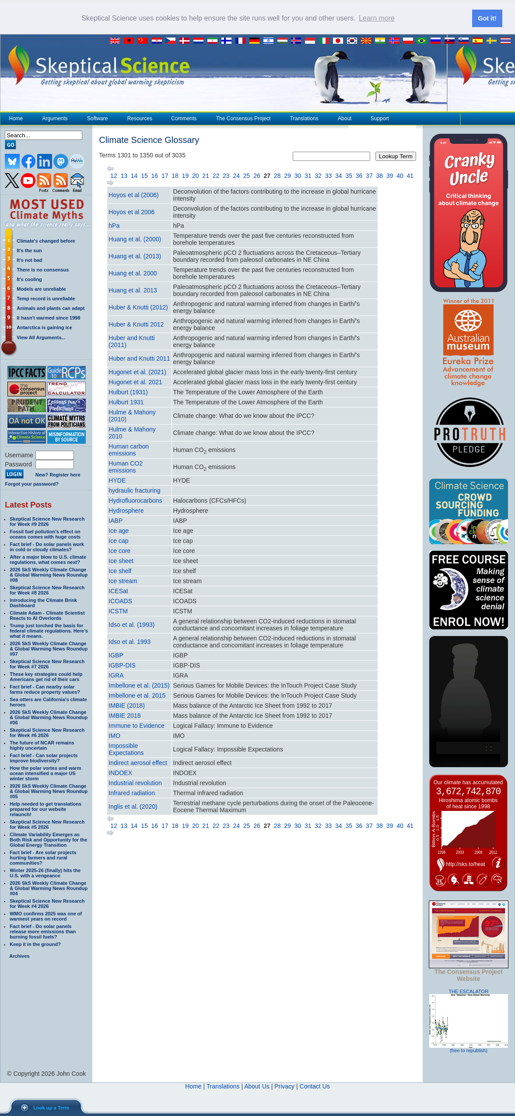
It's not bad (29, 260)
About (344, 118)
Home (16, 118)
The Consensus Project (243, 118)
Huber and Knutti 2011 (139, 358)
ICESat (118, 591)
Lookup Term (396, 156)
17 (164, 175)
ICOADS (120, 601)
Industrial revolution (135, 782)
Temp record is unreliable (46, 298)
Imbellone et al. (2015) (139, 685)
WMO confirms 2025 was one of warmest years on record (46, 916)
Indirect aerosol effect (138, 762)
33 (328, 175)
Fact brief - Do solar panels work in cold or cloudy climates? (47, 547)
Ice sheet (121, 560)
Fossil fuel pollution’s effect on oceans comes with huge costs (45, 534)
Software (97, 118)
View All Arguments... (41, 337)
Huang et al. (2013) (135, 256)
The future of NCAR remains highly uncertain (42, 745)
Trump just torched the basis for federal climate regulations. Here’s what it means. (49, 631)
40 (399, 175)
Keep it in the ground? (35, 944)
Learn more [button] (377, 18)
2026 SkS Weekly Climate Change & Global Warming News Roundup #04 (49, 888)
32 (318, 175)
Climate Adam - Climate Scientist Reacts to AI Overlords (47, 615)
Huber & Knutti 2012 (136, 324)
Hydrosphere (126, 510)
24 (236, 175)
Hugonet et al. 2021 (135, 382)
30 (297, 175)
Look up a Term (51, 1107)
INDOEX (120, 772)
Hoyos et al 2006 (131, 212)
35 (348, 175)
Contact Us (315, 1086)
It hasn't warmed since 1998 (48, 317)
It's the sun (29, 250)
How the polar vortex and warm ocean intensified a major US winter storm (45, 773)
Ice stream (123, 580)
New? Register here (58, 474)
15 (144, 175)
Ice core (119, 550)
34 (338, 175)
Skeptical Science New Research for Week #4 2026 (47, 903)
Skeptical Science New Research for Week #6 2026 (47, 732)
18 (175, 175)
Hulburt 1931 (126, 402)
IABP (116, 520)
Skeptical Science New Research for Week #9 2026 (47, 521)
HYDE (117, 480)
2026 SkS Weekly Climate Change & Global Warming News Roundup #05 (49, 791)
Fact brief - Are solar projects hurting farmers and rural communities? (43, 858)
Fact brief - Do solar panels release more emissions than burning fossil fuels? (43, 931)
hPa (114, 225)
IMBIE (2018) (126, 705)
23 (226, 175)
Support (380, 118)
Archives (19, 956)
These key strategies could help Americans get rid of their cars (46, 676)
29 (287, 175)
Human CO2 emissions (126, 467)
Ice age (119, 530)
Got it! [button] (487, 18)
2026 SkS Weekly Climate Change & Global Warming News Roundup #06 (49, 717)
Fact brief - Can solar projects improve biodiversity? (43, 758)
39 (389, 175)
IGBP (116, 655)
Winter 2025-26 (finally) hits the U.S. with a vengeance (45, 873)
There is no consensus (43, 269)
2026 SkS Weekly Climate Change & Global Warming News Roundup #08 (49, 575)
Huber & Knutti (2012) (138, 307)
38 (379, 175)
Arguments (55, 118)
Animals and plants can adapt (50, 308)
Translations (304, 118)
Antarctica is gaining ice (44, 327)
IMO (114, 735)
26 (256, 175)
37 (369, 175)
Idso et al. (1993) (131, 624)
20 (195, 175)
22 (216, 175)
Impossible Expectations (126, 749)
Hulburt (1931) (128, 392)
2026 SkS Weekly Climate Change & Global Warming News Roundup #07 (49, 649)
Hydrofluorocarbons (135, 500)
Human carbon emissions (129, 450)
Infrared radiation (132, 792)
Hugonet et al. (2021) (137, 372)
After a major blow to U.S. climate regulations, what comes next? (48, 559)
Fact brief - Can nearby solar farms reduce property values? (45, 689)
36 (359, 175)
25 (246, 175)
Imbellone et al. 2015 (137, 695)
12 (113, 175)
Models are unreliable (41, 289)
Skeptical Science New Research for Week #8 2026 (47, 590)
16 (154, 175)
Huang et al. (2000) (135, 239)
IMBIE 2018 (124, 715)
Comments (183, 118)
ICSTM (118, 611)
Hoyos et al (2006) (133, 194)
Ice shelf (120, 570)
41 (410, 175)
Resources (139, 118)
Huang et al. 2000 (133, 273)
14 (134, 175)
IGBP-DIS (122, 665)
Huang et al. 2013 (133, 290)
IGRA (116, 675)
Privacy (284, 1086)
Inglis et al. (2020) (133, 806)
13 (123, 175)
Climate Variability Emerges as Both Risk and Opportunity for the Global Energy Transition (48, 840)
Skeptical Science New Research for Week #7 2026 (47, 664)
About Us (257, 1086)
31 (308, 175)
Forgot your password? (32, 484)
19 (185, 175)
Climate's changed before (46, 240)
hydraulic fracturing (134, 490)
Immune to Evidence (137, 725)
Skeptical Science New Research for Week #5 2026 (47, 824)
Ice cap (118, 540)
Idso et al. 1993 (130, 641)
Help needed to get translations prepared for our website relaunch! (45, 809)
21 (205, 175)
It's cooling (29, 279)
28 (277, 175)
